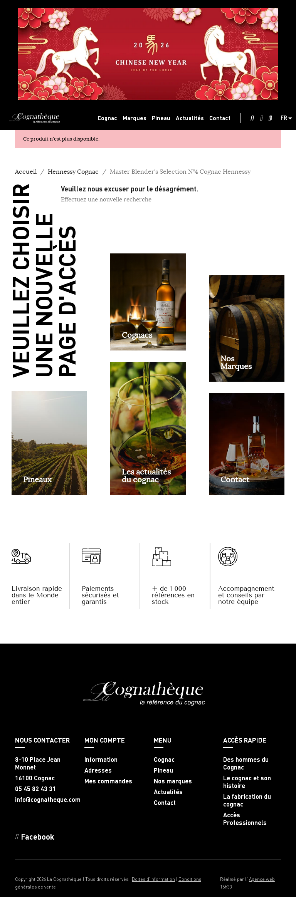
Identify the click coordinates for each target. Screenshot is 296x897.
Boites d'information (153, 879)
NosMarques (236, 362)
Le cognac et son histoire (247, 782)
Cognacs (137, 335)
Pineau (163, 770)
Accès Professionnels (245, 819)
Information (101, 759)
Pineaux (37, 479)
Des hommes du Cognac (246, 763)
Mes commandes (108, 781)
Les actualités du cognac (146, 475)
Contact (234, 479)
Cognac (164, 759)
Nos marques (173, 781)
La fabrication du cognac (247, 800)
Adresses (98, 770)
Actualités (168, 792)
